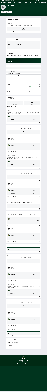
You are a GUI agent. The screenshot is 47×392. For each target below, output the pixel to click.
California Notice (26, 379)
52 (33, 190)
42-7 (13, 287)
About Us (20, 376)
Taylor (22, 128)
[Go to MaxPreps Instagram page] (23, 374)
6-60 (13, 232)
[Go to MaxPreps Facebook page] (30, 374)
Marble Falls (23, 25)
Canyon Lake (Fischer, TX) (10, 6)
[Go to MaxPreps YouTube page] (20, 374)
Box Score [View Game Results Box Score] (14, 122)
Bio (4, 14)
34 (33, 116)
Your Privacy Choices (23, 380)
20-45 (18, 158)
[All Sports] (35, 2)
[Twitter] (43, 0)
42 (33, 290)
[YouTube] (38, 0)
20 (33, 161)
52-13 (14, 187)
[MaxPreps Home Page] (20, 17)
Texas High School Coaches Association (14, 73)
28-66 (12, 142)
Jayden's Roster (9, 251)
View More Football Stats (23, 93)
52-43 (20, 215)
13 (33, 193)
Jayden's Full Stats (13, 31)
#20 (9, 9)
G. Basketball (25, 2)
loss (19, 128)
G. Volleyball (31, 2)
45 (33, 164)
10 (33, 322)
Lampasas (8, 113)
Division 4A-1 (10, 69)
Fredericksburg (23, 202)
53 (33, 119)
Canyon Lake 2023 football (23, 249)
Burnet (8, 158)
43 (33, 221)
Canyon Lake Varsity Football (20, 46)
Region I (9, 67)
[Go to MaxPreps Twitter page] (27, 374)
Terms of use (20, 379)
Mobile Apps (25, 376)
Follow (9, 11)
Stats (7, 14)
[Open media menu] (40, 2)
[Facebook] (45, 0)
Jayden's (8, 25)
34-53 (19, 113)
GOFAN (6, 0)
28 (33, 145)
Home (2, 14)
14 (33, 277)
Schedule (13, 251)
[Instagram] (41, 0)
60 (33, 238)
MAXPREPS (3, 0)
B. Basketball (19, 2)
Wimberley (36, 231)
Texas (9, 65)
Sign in (44, 2)
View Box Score (10, 346)
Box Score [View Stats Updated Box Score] (8, 31)
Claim (3, 11)
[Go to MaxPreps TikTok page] (17, 374)
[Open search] (37, 2)
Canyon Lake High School (23, 358)
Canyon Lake (11, 117)
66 (33, 148)
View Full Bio (23, 49)
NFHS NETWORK (11, 0)
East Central (23, 302)
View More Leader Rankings (23, 75)
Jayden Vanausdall (11, 5)
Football (9, 2)
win (19, 25)
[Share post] (39, 31)
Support (23, 381)
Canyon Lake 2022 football (23, 333)
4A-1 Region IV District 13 (12, 71)
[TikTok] (36, 0)
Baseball (13, 2)
